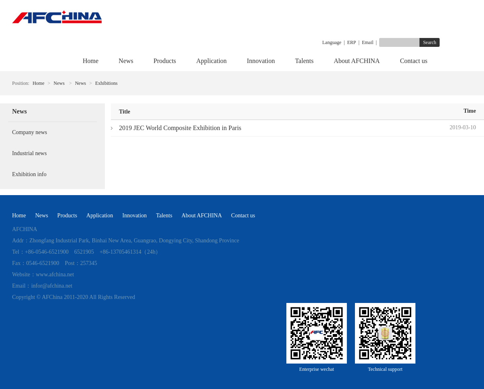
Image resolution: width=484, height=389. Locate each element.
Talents (304, 60)
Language (331, 42)
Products (165, 60)
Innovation (261, 60)
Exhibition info (29, 174)
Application (211, 60)
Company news (29, 132)
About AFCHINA (357, 60)
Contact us (414, 60)
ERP (351, 42)
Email (367, 42)
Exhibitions (106, 83)
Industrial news (29, 153)
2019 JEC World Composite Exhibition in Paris (180, 127)
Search (429, 42)
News (126, 60)
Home (90, 60)
